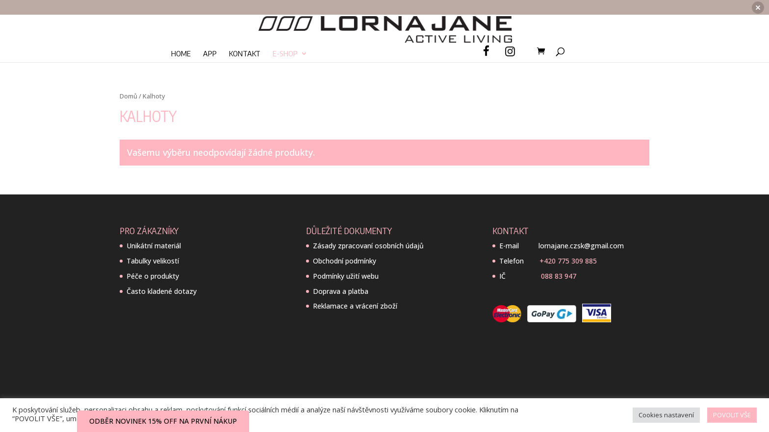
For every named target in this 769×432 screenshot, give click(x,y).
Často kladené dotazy (162, 291)
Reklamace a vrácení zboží (355, 306)
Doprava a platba (340, 291)
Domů (128, 96)
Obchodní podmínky (344, 260)
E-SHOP (285, 39)
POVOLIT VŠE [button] (732, 414)
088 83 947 (558, 276)
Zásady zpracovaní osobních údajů (368, 245)
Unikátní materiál (154, 245)
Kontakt (244, 39)
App (210, 39)
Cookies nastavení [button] (666, 414)
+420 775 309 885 (568, 260)
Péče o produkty (153, 276)
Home (181, 39)
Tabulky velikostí (153, 260)
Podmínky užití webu (346, 276)
